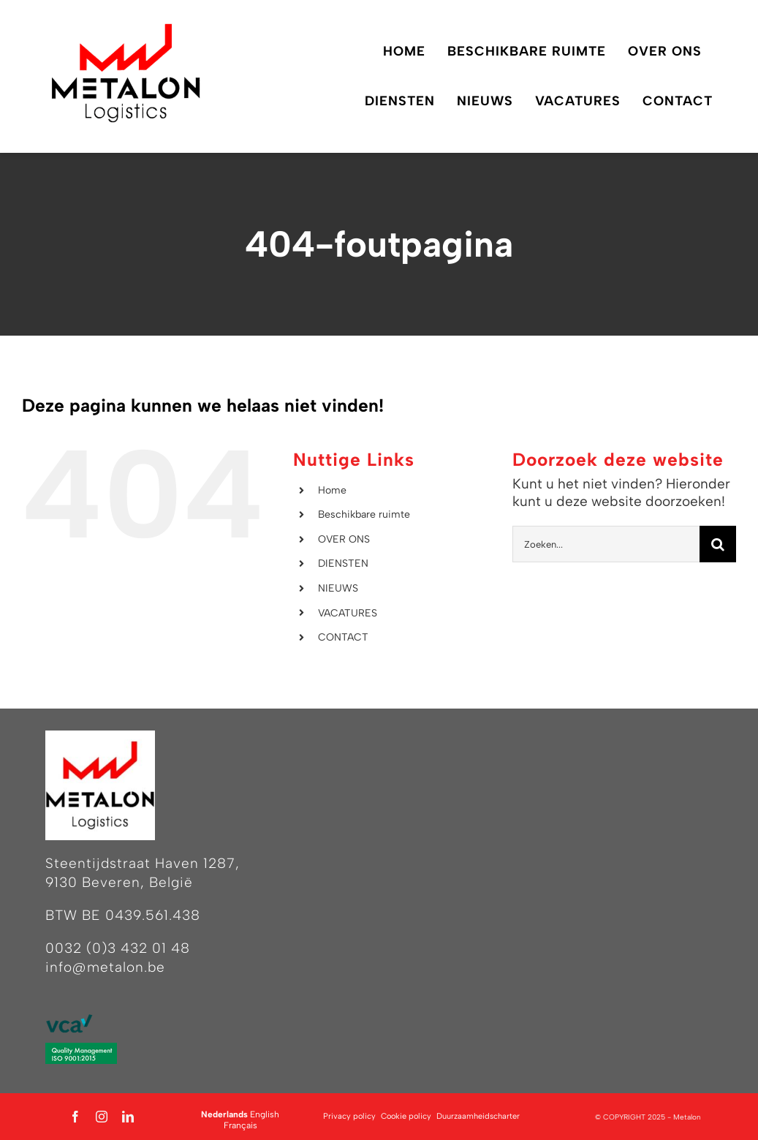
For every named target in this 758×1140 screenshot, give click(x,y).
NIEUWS (338, 588)
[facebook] (75, 1116)
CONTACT (343, 637)
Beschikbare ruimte (364, 514)
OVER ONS (344, 539)
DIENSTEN (343, 563)
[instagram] (101, 1116)
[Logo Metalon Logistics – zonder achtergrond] (125, 28)
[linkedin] (128, 1116)
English (264, 1114)
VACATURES (347, 613)
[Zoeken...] (606, 544)
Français (240, 1125)
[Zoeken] (718, 544)
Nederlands (224, 1114)
